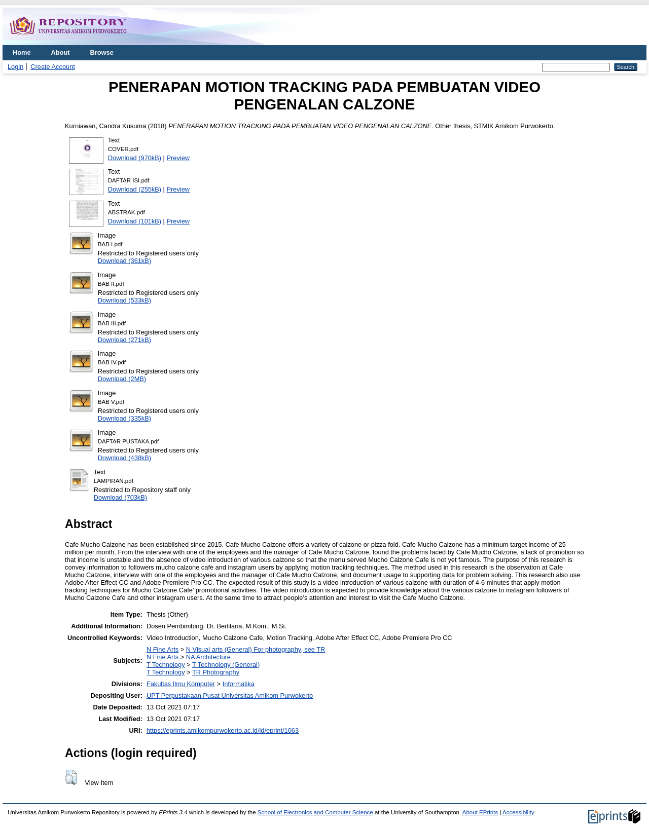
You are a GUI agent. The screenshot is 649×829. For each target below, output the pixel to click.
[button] (71, 777)
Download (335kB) (124, 418)
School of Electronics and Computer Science (315, 812)
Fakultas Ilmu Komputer (181, 684)
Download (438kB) (124, 458)
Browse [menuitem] (102, 52)
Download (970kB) (134, 158)
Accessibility (518, 812)
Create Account (52, 66)
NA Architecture (208, 657)
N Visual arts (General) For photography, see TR (256, 649)
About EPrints (480, 812)
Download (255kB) (134, 189)
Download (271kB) (124, 340)
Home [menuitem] (22, 52)
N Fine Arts (162, 649)
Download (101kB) (134, 221)
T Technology (166, 664)
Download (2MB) (122, 379)
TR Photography (215, 672)
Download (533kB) (124, 300)
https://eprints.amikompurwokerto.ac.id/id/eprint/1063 (223, 730)
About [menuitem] (60, 52)
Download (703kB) (120, 497)
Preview (178, 158)
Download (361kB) (124, 261)
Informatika (239, 684)
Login (15, 66)
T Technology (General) (226, 664)
